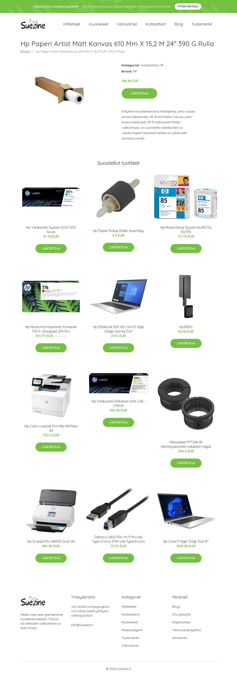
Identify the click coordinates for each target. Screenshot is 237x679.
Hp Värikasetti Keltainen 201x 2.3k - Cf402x (118, 406)
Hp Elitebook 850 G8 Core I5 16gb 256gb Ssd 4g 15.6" (118, 332)
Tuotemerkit (201, 25)
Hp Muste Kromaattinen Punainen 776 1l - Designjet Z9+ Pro (51, 332)
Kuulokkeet (98, 25)
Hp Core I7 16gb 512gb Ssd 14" (186, 544)
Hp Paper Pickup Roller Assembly (118, 234)
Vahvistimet (127, 25)
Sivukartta (179, 641)
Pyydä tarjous (188, 6)
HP (162, 68)
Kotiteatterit (155, 25)
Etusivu (25, 54)
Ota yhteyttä (181, 617)
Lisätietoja (139, 96)
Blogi (178, 25)
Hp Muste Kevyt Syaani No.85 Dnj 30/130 (185, 232)
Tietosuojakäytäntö (186, 633)
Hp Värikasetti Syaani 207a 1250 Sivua (51, 232)
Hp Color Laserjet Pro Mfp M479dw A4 (51, 431)
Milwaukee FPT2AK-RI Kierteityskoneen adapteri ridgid (186, 447)
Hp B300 (186, 330)
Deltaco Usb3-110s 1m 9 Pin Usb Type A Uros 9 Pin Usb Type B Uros (118, 542)
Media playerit (132, 633)
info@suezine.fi (82, 628)
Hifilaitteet (71, 25)
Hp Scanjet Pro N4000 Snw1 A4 (51, 544)
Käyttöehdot (181, 625)
